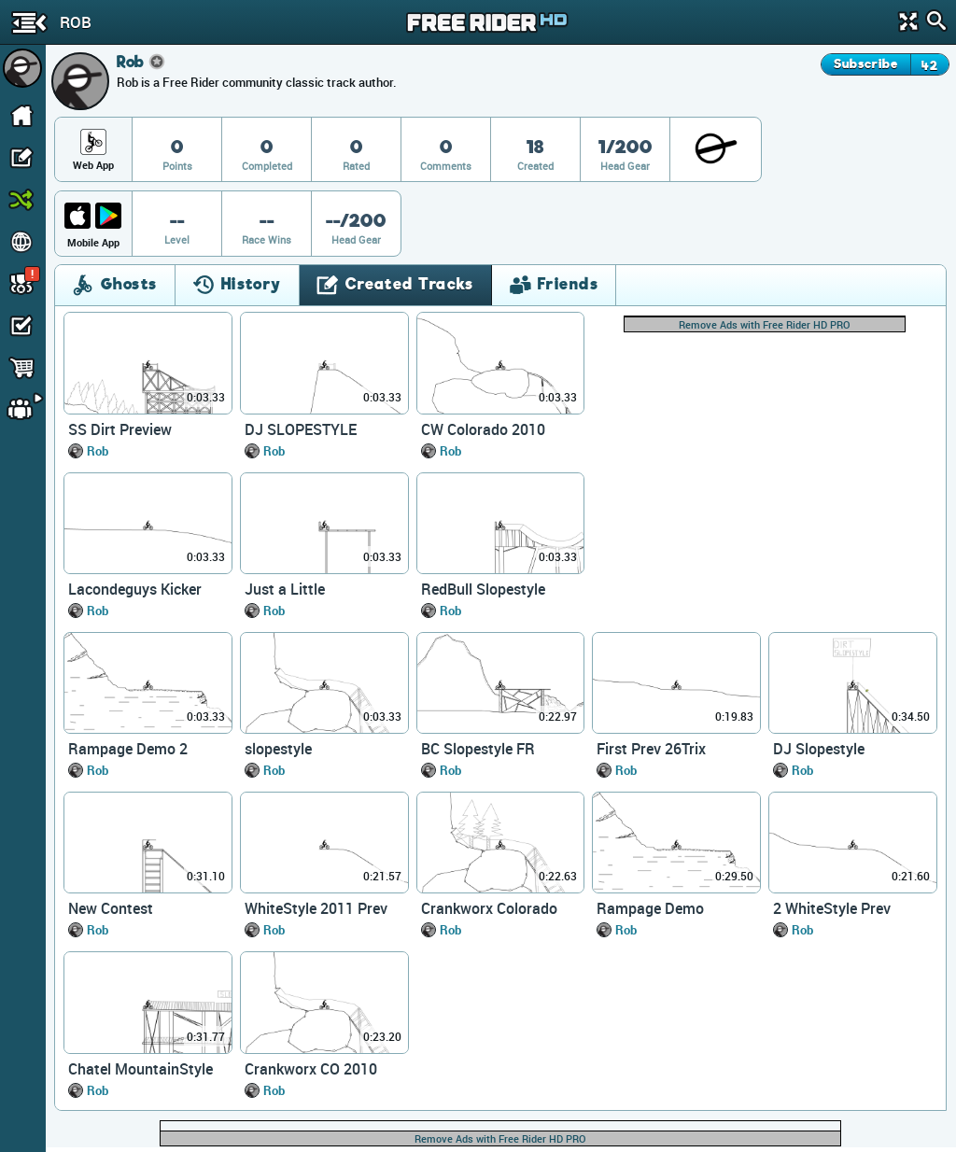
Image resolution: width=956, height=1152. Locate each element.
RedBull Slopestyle (483, 589)
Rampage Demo (650, 908)
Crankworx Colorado (489, 908)
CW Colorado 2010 (483, 429)
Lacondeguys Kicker (135, 589)
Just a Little (285, 589)
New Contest (110, 908)
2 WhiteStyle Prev (832, 908)
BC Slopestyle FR (478, 748)
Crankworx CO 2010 (311, 1069)
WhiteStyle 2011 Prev (316, 908)
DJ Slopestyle (819, 748)
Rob (97, 450)
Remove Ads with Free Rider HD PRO (765, 324)
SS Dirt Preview (120, 429)
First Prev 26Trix (651, 748)
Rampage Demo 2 (128, 748)
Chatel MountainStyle (140, 1069)
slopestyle (278, 748)
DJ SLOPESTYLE (301, 429)
